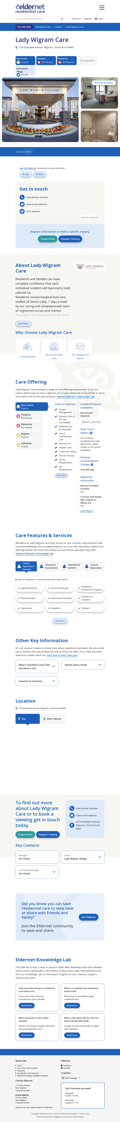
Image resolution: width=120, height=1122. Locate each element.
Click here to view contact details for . (34, 1107)
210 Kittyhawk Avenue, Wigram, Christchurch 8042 (45, 47)
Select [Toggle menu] (28, 151)
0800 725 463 (71, 1095)
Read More (23, 323)
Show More (61, 475)
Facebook (66, 1065)
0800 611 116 (71, 1103)
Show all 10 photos (103, 82)
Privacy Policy (84, 1114)
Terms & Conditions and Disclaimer (66, 1114)
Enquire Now (48, 238)
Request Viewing (70, 238)
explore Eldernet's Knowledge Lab (75, 396)
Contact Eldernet (24, 1080)
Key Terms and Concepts (28, 1068)
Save (25, 174)
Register (88, 18)
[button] (30, 588)
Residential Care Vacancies (28, 1073)
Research (21, 1070)
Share (40, 174)
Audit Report (86, 511)
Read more (26, 1005)
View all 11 (60, 621)
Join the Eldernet (28, 168)
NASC (20, 1065)
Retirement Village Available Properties (33, 1075)
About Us (76, 18)
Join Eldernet (88, 917)
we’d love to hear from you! (62, 655)
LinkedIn (65, 1068)
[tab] (32, 406)
